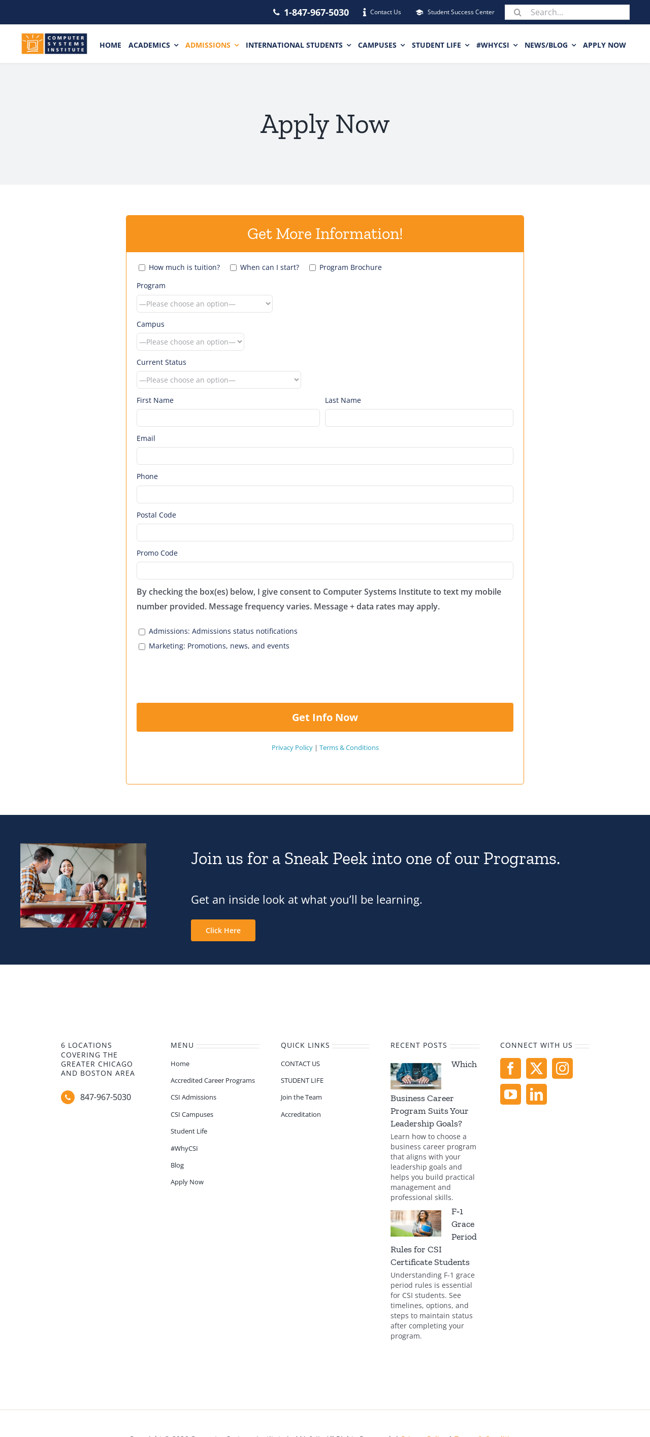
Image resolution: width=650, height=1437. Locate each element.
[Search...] (567, 12)
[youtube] (510, 1094)
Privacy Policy (292, 747)
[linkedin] (536, 1094)
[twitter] (536, 1068)
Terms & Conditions (349, 747)
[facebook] (510, 1068)
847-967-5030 (105, 1097)
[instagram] (562, 1068)
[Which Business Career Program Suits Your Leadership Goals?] (416, 1076)
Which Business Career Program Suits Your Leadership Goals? (434, 1093)
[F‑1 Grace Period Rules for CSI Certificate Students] (416, 1223)
